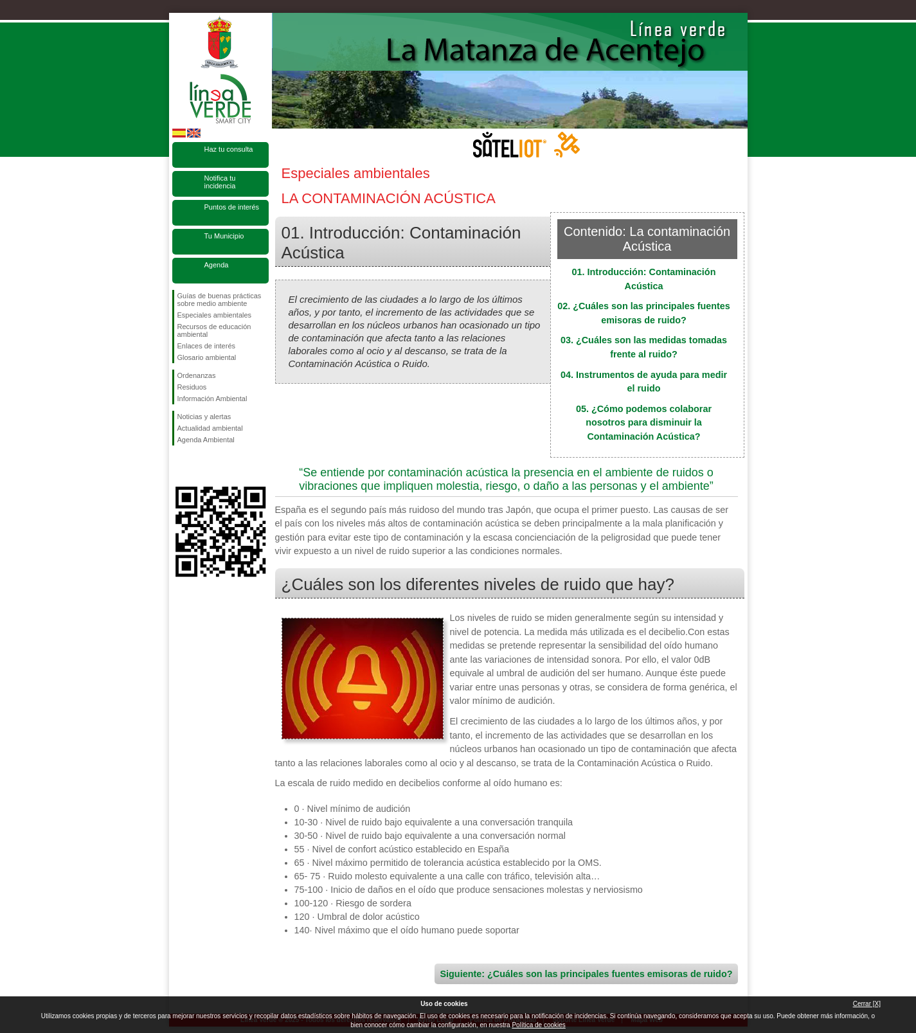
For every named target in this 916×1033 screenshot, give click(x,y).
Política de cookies (538, 1025)
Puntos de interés (232, 207)
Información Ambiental (212, 398)
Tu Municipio (224, 236)
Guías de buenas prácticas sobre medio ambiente (219, 299)
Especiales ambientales (214, 315)
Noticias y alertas (204, 416)
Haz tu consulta (228, 149)
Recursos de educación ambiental (214, 330)
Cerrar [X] (867, 1003)
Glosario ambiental (207, 357)
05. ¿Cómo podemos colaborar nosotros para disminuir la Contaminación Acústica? (644, 423)
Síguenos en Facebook (180, 466)
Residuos (192, 387)
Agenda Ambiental (206, 440)
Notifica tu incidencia (220, 182)
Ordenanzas (196, 375)
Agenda (216, 265)
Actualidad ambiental (210, 428)
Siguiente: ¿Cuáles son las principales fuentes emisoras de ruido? (586, 974)
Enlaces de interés (206, 346)
